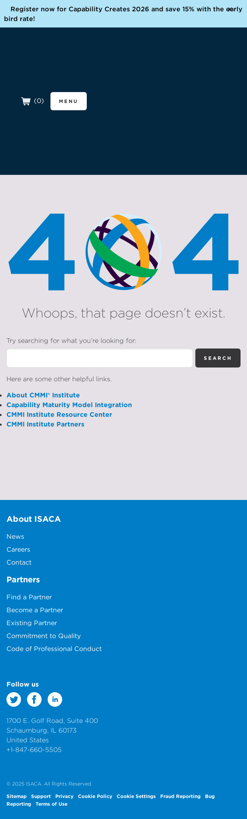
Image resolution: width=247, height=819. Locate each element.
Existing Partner (31, 623)
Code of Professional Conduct (54, 649)
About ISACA (33, 519)
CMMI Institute (52, 69)
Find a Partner (29, 597)
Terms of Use (51, 803)
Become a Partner (34, 610)
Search (218, 358)
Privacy (64, 796)
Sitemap (16, 796)
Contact (18, 562)
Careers (18, 549)
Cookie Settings (136, 796)
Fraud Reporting (180, 796)
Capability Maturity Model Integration (69, 405)
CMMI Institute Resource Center (59, 414)
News (15, 536)
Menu (68, 101)
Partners (23, 579)
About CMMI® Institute (43, 395)
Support (41, 796)
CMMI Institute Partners (45, 424)
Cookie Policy (95, 796)
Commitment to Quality (43, 636)
